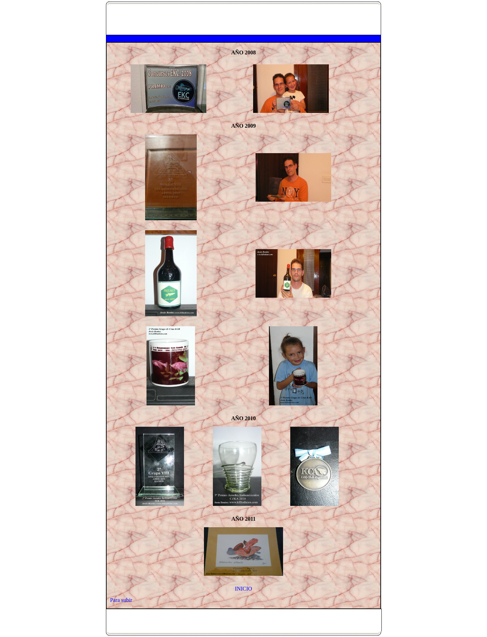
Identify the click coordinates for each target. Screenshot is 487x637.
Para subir (121, 600)
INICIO (243, 589)
